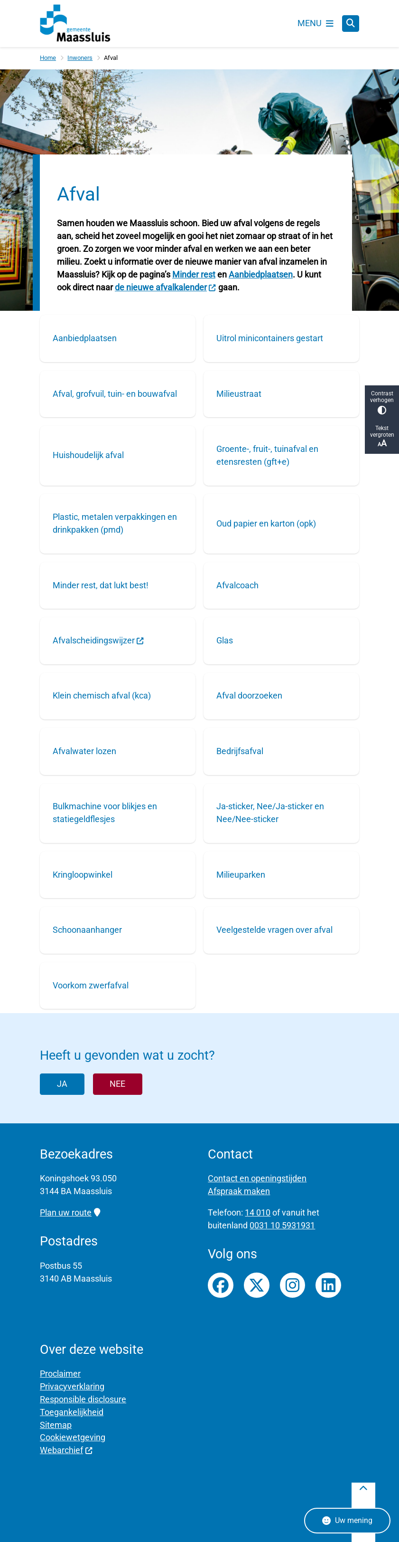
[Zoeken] (350, 23)
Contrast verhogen (382, 402)
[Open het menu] (315, 23)
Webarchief (66, 1450)
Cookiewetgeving (72, 1437)
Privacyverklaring (72, 1386)
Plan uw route (70, 1212)
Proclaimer (60, 1374)
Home (48, 57)
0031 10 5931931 (282, 1225)
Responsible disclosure (83, 1399)
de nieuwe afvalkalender (165, 287)
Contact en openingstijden (257, 1178)
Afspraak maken (239, 1191)
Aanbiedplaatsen (261, 274)
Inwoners (80, 57)
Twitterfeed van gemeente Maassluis (256, 1285)
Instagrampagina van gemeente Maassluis (293, 1285)
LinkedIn (328, 1285)
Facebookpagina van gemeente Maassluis (220, 1285)
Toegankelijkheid (71, 1412)
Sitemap (56, 1425)
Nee (117, 1084)
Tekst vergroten (382, 436)
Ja (62, 1084)
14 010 (257, 1212)
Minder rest (193, 274)
